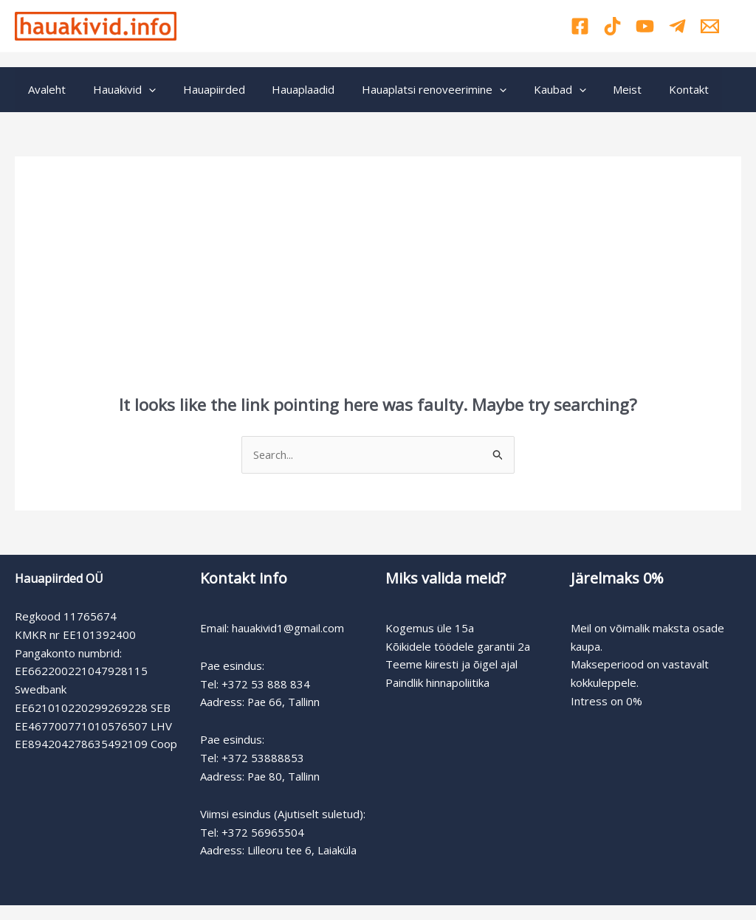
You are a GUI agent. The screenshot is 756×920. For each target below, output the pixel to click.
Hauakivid (117, 89)
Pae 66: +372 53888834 (312, 16)
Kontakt (652, 89)
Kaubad (532, 89)
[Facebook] (580, 26)
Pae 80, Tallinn (284, 776)
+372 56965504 (262, 832)
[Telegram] (677, 26)
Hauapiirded (202, 89)
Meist (595, 89)
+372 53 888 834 (265, 684)
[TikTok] (612, 26)
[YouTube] (645, 26)
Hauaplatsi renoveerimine (412, 89)
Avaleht (44, 89)
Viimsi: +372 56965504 (447, 25)
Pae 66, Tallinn (284, 701)
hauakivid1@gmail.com (288, 627)
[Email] (710, 26)
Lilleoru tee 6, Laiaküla (303, 850)
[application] (141, 89)
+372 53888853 (262, 757)
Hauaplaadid (286, 89)
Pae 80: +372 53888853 (312, 34)
